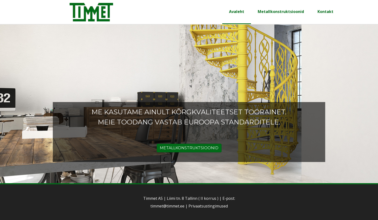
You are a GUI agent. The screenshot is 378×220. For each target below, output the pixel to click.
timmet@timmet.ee (167, 206)
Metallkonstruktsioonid (281, 11)
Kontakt (325, 11)
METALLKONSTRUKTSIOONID (189, 148)
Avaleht (236, 11)
